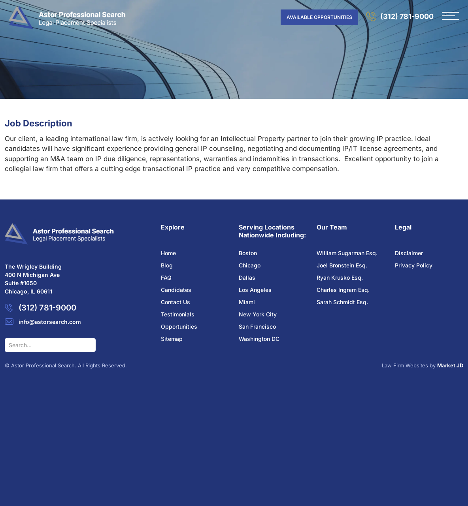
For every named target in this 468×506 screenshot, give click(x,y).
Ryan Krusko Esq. (340, 277)
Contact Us (175, 302)
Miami (247, 302)
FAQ (166, 277)
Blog (167, 265)
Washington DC (259, 338)
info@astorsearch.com (50, 321)
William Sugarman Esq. (347, 253)
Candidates (176, 289)
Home (168, 253)
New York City (258, 314)
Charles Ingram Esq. (343, 289)
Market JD (450, 365)
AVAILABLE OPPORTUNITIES (319, 17)
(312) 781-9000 (407, 16)
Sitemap (172, 338)
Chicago (249, 265)
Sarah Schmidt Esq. (342, 302)
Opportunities (179, 326)
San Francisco (257, 326)
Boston (248, 253)
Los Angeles (255, 289)
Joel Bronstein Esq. (342, 265)
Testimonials (177, 314)
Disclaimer (409, 253)
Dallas (247, 277)
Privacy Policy (413, 265)
